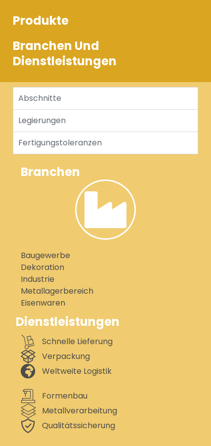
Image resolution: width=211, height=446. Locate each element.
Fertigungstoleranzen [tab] (60, 142)
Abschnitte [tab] (39, 98)
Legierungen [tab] (42, 120)
